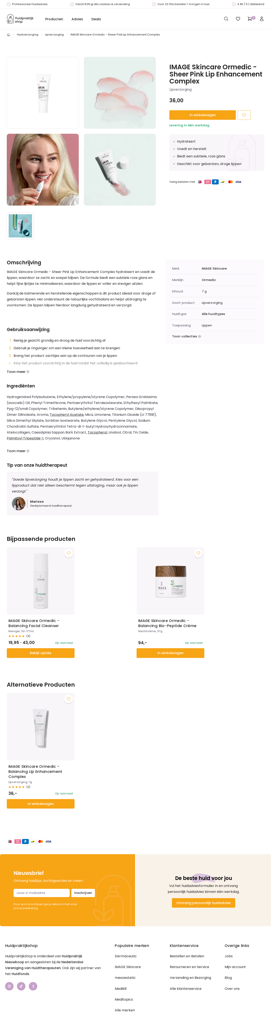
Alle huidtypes (213, 314)
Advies (77, 19)
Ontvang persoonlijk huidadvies (203, 887)
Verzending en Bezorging (190, 962)
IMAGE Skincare (214, 268)
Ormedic (209, 280)
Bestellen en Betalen (187, 941)
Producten (54, 19)
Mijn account (235, 951)
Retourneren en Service (189, 951)
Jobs (229, 941)
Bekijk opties (38, 643)
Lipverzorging (54, 34)
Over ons (232, 973)
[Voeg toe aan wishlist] (63, 548)
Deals (96, 19)
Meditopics (124, 984)
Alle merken (125, 995)
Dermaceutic (126, 941)
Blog (228, 962)
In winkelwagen (203, 115)
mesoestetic (125, 962)
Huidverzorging (27, 34)
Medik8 (121, 973)
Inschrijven (83, 878)
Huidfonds (20, 958)
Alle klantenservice (186, 973)
